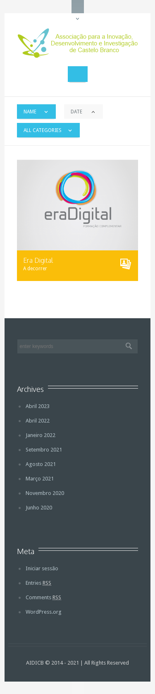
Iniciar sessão (42, 568)
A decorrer (35, 268)
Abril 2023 (38, 406)
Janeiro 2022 (40, 435)
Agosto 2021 (41, 464)
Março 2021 (40, 478)
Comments (43, 597)
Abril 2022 (38, 421)
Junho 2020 (39, 507)
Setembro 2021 (44, 450)
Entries (38, 583)
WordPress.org (44, 612)
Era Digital (38, 260)
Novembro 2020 (45, 493)
